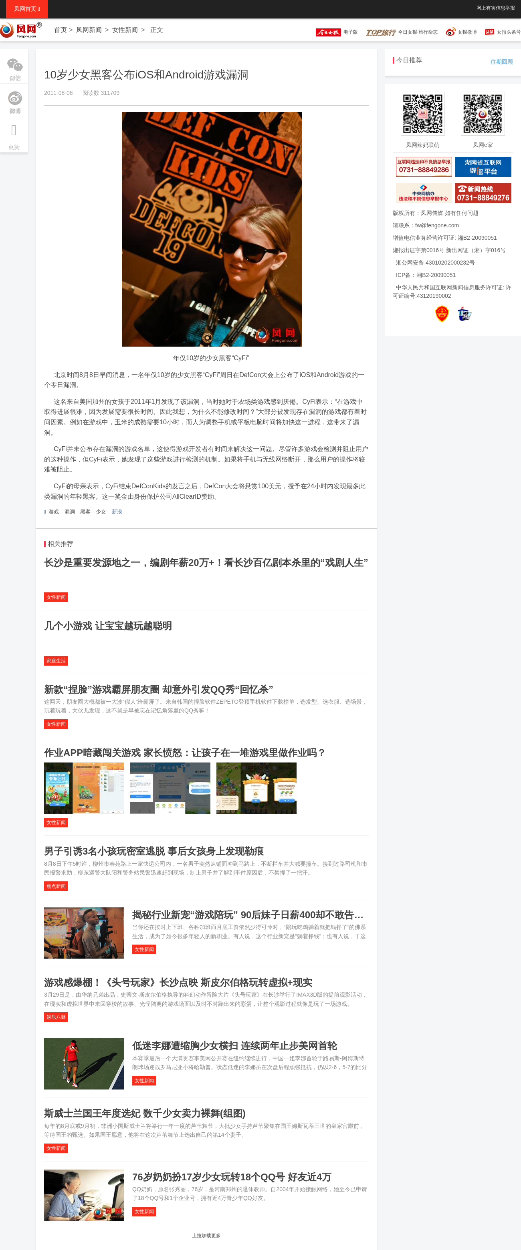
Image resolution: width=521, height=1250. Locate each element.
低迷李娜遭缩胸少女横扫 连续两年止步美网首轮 (234, 1045)
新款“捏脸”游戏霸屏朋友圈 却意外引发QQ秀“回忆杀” (158, 689)
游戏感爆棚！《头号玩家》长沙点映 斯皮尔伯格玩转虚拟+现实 (178, 982)
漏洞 (70, 512)
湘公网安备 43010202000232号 (435, 262)
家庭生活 (56, 661)
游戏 (53, 512)
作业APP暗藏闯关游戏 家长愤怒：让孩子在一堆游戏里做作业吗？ (185, 752)
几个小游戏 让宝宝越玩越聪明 (108, 625)
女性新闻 (125, 29)
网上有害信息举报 (496, 8)
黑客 (85, 512)
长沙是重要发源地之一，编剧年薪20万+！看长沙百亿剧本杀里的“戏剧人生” (206, 562)
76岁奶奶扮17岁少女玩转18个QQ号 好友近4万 (231, 1177)
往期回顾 (502, 61)
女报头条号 (509, 32)
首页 (60, 29)
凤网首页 (27, 9)
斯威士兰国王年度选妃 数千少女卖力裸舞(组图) (145, 1113)
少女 (101, 512)
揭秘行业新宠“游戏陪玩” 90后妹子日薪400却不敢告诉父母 (257, 914)
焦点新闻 (56, 886)
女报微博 (467, 32)
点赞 (14, 134)
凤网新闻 (89, 29)
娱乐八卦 (56, 1017)
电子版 (333, 32)
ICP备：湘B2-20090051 (426, 275)
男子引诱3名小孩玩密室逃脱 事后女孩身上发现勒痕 (154, 851)
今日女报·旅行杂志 (402, 32)
